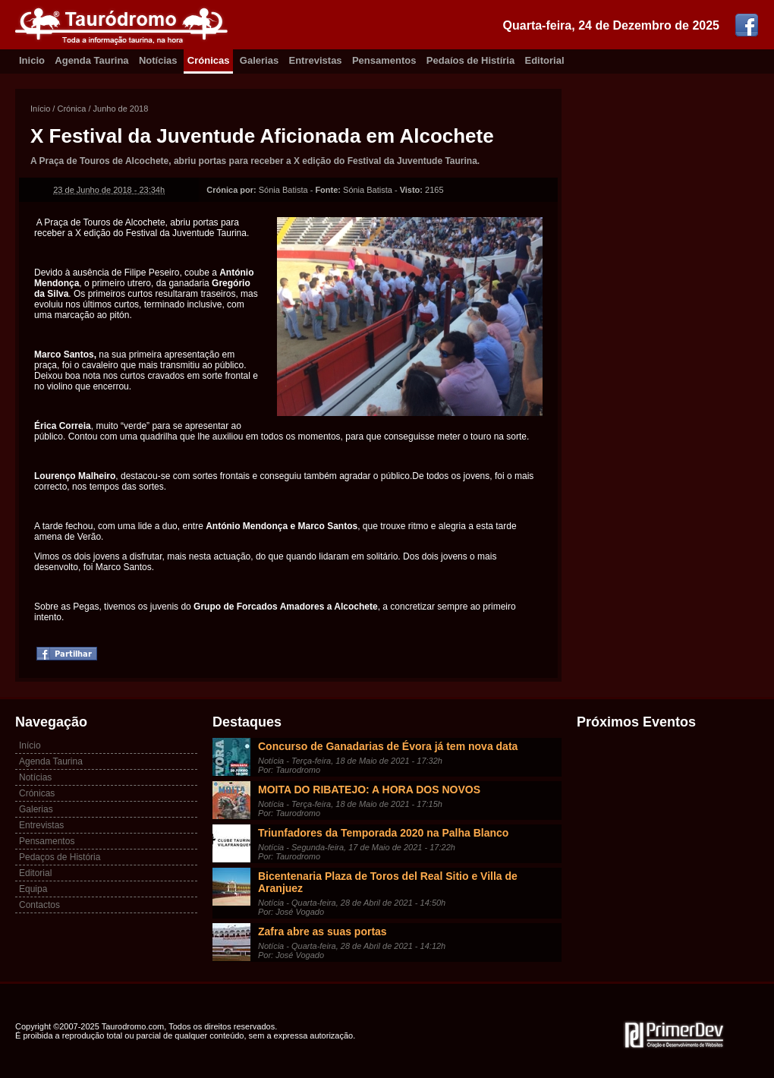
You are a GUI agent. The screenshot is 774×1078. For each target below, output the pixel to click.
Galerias (259, 60)
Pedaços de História (59, 857)
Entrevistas (315, 60)
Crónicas (208, 60)
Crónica (71, 108)
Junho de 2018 (121, 108)
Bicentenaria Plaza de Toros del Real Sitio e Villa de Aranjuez (388, 882)
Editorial (545, 60)
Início (40, 108)
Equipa (33, 889)
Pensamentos (384, 60)
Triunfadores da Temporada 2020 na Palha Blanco (383, 833)
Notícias (158, 60)
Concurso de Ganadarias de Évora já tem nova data (388, 746)
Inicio (32, 60)
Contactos (39, 905)
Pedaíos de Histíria (470, 60)
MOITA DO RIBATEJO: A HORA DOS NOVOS (369, 789)
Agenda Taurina (91, 60)
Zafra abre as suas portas (322, 931)
